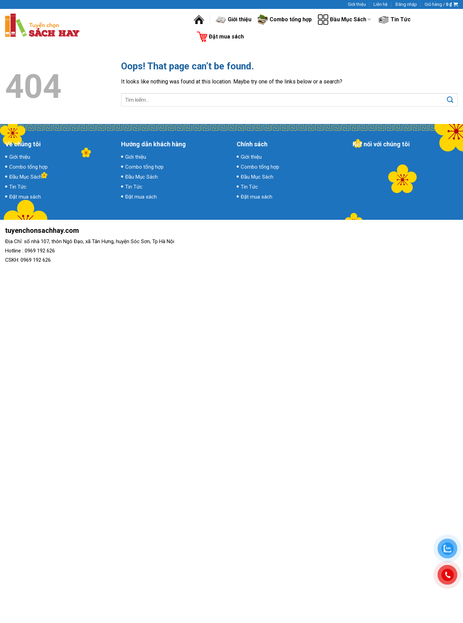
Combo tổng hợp (285, 19)
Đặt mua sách (220, 37)
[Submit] (450, 100)
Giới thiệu (357, 4)
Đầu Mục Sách (344, 19)
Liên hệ (380, 4)
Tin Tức (395, 19)
